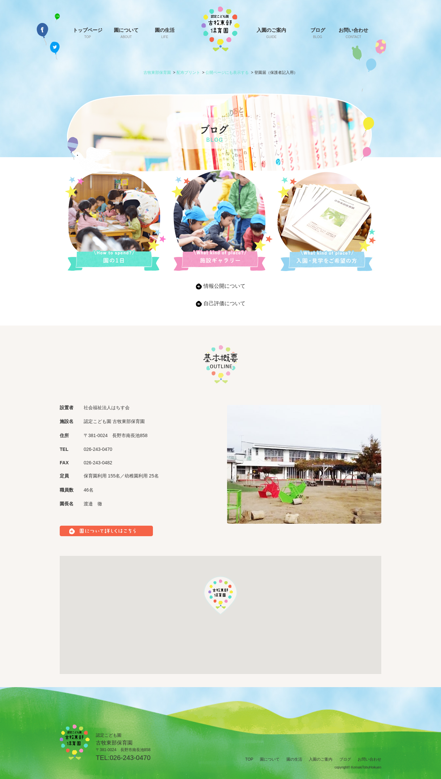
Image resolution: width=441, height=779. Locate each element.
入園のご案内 (271, 33)
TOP (249, 759)
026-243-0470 (130, 757)
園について (126, 33)
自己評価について (224, 303)
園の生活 (165, 33)
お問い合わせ (353, 33)
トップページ (87, 33)
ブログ (317, 33)
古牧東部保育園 (157, 72)
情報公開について (224, 286)
